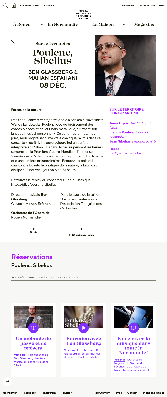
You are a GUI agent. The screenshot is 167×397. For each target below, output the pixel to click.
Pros (119, 393)
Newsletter (10, 393)
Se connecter (146, 5)
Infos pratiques (29, 5)
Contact (132, 393)
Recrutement (102, 393)
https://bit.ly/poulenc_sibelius (33, 184)
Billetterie (127, 5)
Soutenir (49, 5)
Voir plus (19, 355)
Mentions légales (153, 393)
